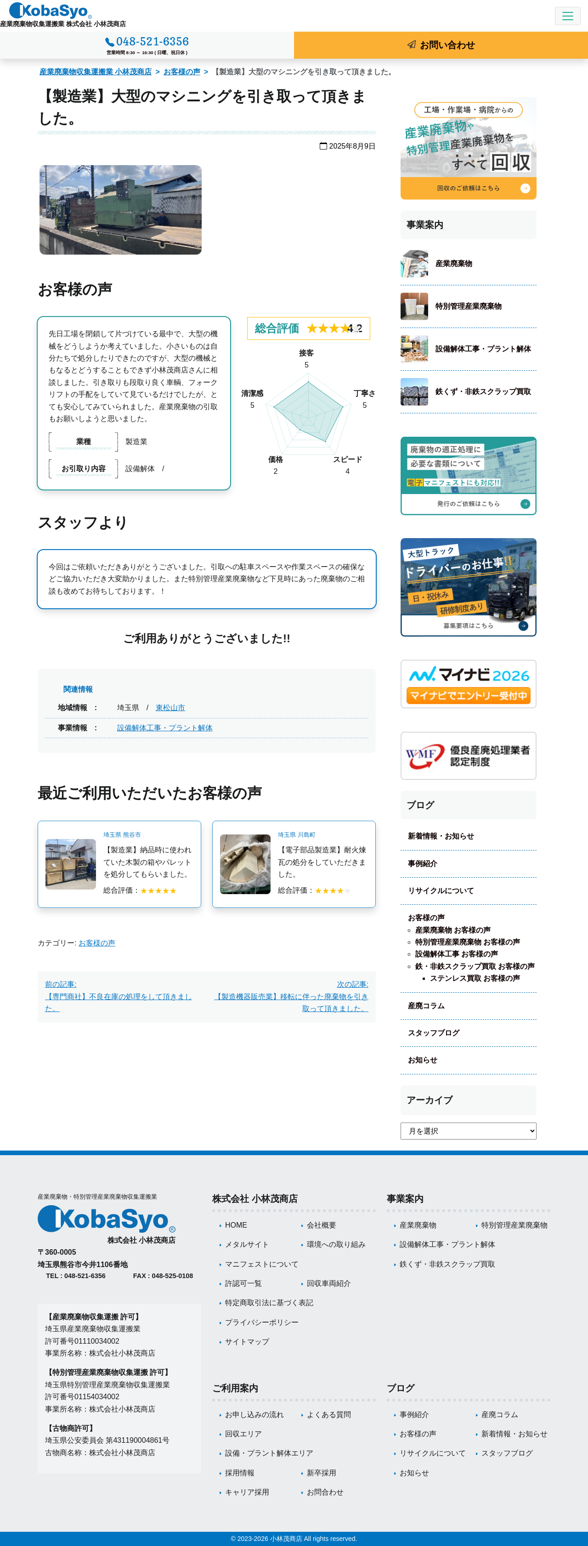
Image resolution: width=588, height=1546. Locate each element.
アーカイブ (429, 1100)
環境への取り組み (336, 1244)
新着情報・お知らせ (441, 836)
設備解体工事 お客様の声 (456, 954)
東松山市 (170, 708)
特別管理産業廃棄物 (468, 306)
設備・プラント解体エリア (269, 1453)
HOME (236, 1225)
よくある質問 (329, 1414)
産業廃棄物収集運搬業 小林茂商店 (96, 72)
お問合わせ (325, 1492)
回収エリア (243, 1434)
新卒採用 (321, 1473)
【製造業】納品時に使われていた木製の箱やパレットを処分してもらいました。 (147, 862)
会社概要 (321, 1225)
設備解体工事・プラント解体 (165, 728)
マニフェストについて (262, 1264)
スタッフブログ (433, 1033)
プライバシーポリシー (262, 1322)
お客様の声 (182, 72)
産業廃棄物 (453, 263)
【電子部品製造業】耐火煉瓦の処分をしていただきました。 (322, 862)
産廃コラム (426, 1006)
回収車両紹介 (329, 1283)
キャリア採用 (247, 1492)
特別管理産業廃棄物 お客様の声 (467, 942)
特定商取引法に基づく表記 (269, 1303)
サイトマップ (247, 1342)
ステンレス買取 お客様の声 (475, 978)
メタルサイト (247, 1244)
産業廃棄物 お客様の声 (453, 930)
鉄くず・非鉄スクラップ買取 (483, 391)
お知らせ (422, 1060)
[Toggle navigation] (568, 16)
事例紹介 (422, 864)
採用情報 (239, 1473)
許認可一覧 (243, 1283)
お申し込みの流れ (254, 1414)
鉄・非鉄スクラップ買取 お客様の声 (475, 966)
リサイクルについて (441, 891)
